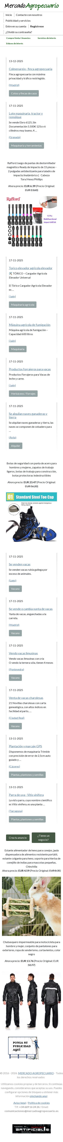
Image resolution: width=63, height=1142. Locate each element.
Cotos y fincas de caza (24, 93)
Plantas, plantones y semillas (27, 774)
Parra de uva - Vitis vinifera (26, 795)
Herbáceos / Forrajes (23, 393)
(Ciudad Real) (16, 717)
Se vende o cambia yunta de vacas (31, 609)
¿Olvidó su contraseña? (19, 32)
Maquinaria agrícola (22, 304)
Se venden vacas (19, 564)
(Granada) (14, 137)
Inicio (9, 14)
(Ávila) (12, 437)
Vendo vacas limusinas (23, 653)
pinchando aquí (38, 1096)
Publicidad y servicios (18, 20)
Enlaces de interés (14, 43)
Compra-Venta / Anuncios (18, 38)
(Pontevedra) (16, 669)
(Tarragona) (16, 811)
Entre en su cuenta (16, 26)
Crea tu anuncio (18, 837)
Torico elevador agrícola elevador (30, 268)
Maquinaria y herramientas (26, 145)
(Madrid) (14, 85)
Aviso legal (19, 1102)
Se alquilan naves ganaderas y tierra (28, 415)
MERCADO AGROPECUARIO (36, 1073)
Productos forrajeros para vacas (30, 369)
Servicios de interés (47, 38)
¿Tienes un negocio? (43, 837)
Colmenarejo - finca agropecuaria (30, 69)
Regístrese (37, 26)
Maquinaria (17, 349)
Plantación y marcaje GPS (25, 746)
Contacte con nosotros (29, 14)
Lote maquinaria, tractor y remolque (26, 115)
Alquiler (15, 445)
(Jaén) (12, 296)
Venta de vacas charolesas (26, 698)
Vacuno (15, 588)
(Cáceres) (14, 766)
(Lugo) (12, 580)
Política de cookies (39, 1102)
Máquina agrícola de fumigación (29, 325)
